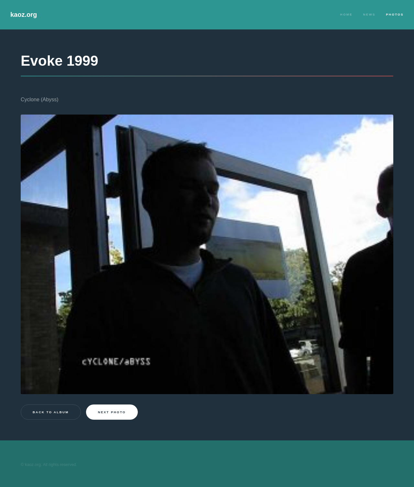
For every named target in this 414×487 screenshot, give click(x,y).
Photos (395, 14)
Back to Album (51, 412)
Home (346, 14)
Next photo (112, 412)
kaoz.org (23, 14)
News (369, 14)
